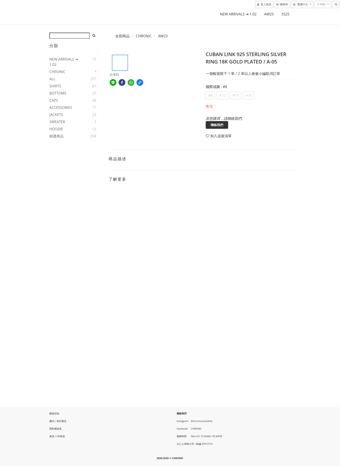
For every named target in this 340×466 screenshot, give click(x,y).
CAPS (53, 100)
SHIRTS (55, 86)
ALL (52, 78)
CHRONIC (57, 71)
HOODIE (56, 129)
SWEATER (57, 121)
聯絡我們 (217, 125)
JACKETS (56, 114)
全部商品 (122, 36)
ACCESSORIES (60, 107)
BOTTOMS (57, 93)
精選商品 (56, 136)
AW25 (269, 14)
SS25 (285, 14)
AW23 (163, 36)
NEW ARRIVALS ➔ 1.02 (238, 14)
